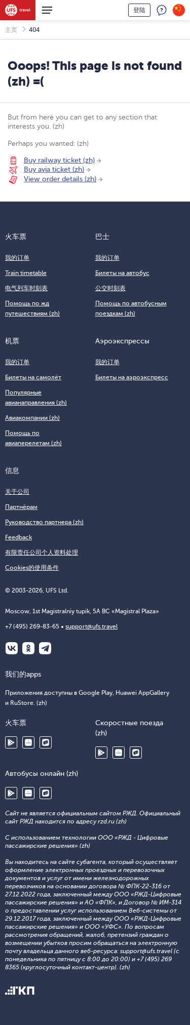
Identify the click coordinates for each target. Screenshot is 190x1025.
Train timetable (26, 273)
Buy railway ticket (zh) (59, 160)
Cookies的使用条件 (32, 567)
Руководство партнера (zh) (44, 522)
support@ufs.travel (91, 626)
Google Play (11, 742)
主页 (11, 29)
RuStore (46, 742)
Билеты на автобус (122, 273)
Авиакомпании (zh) (32, 417)
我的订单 (17, 257)
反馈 (162, 10)
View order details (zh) (60, 179)
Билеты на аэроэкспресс (131, 377)
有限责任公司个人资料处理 (41, 552)
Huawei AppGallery (28, 742)
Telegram (45, 648)
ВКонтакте (11, 648)
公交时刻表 (110, 288)
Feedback (18, 537)
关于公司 (17, 491)
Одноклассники (28, 648)
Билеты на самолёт (33, 377)
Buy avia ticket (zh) (54, 169)
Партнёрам (21, 506)
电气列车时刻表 (26, 288)
